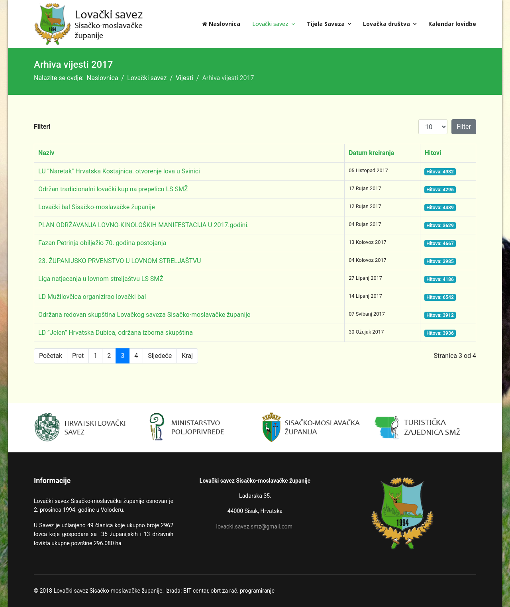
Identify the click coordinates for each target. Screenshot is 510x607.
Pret (78, 355)
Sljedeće (160, 355)
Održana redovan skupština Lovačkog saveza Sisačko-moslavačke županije (144, 314)
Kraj (187, 355)
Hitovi (432, 153)
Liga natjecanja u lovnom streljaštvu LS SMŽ (100, 279)
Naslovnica (221, 24)
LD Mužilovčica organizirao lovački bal (92, 297)
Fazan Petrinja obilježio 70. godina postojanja (102, 243)
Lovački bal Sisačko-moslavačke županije (96, 207)
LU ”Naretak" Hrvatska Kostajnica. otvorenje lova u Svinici (119, 171)
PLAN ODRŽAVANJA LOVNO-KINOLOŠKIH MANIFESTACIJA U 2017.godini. (143, 225)
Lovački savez (270, 24)
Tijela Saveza (326, 24)
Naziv (46, 153)
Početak (50, 355)
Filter (464, 126)
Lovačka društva (386, 24)
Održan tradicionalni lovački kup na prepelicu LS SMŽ (113, 189)
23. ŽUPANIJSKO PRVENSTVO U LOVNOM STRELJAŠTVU (119, 261)
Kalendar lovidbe (452, 24)
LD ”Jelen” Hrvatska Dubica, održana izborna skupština (115, 332)
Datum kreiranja (371, 153)
